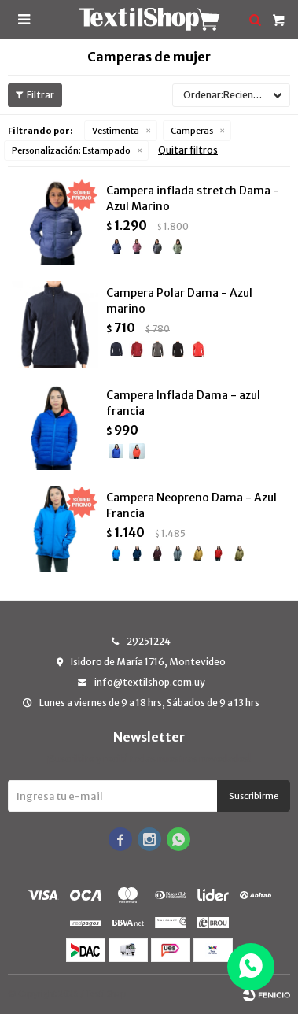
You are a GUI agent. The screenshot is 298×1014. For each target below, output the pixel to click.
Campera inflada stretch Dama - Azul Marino (192, 198)
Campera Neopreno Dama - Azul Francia (191, 505)
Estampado (71, 150)
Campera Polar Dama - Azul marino (179, 301)
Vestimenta (115, 130)
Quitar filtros (188, 150)
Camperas (192, 130)
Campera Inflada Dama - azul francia (183, 403)
